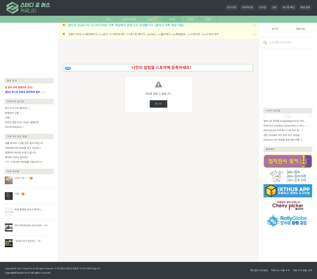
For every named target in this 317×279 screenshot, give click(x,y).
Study (172, 19)
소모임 (262, 7)
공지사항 (231, 7)
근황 (7, 118)
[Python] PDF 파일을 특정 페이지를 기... (284, 140)
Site (108, 19)
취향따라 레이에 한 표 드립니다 (20, 153)
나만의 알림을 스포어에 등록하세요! (161, 68)
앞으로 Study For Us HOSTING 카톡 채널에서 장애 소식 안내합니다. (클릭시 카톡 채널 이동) (126, 25)
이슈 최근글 (13, 171)
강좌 (274, 7)
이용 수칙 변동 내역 (302, 270)
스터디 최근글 (273, 110)
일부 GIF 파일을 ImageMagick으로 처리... (285, 121)
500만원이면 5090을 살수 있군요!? (23, 148)
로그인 (158, 104)
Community (129, 19)
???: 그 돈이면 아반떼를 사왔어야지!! (24, 162)
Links (208, 19)
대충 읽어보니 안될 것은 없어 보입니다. (24, 143)
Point (190, 19)
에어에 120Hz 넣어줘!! (16, 157)
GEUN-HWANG (13, 127)
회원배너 (270, 149)
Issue (152, 19)
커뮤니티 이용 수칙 (280, 270)
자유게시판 (247, 7)
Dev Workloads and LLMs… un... (32, 225)
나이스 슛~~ (21, 178)
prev (265, 116)
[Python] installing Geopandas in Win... (285, 126)
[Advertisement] (29, 50)
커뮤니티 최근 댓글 (17, 136)
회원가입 (300, 29)
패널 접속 (305, 7)
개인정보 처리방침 (259, 270)
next (310, 116)
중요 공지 (12, 80)
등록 (68, 68)
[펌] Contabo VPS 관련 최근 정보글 (281, 135)
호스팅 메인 (288, 7)
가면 (17, 194)
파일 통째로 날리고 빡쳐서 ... (29, 209)
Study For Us (29, 269)
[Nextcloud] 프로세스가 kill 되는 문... (282, 130)
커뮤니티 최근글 (15, 101)
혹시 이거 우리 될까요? (16, 108)
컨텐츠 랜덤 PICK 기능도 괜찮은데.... (23, 122)
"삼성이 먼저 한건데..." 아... (29, 241)
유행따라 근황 (12, 113)
